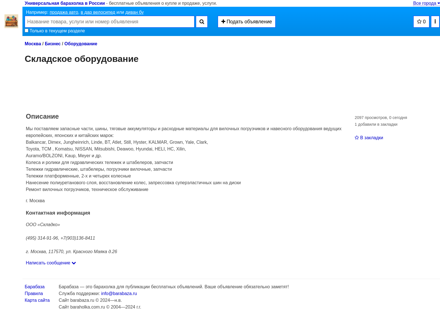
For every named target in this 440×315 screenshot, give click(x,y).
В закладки (369, 137)
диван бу (134, 12)
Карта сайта (37, 300)
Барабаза (35, 286)
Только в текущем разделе (55, 30)
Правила (34, 293)
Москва (33, 43)
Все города (426, 3)
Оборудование (81, 43)
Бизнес (53, 43)
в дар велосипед (98, 12)
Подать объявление (246, 21)
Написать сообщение (51, 262)
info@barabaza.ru (119, 293)
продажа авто (64, 12)
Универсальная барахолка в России (65, 3)
